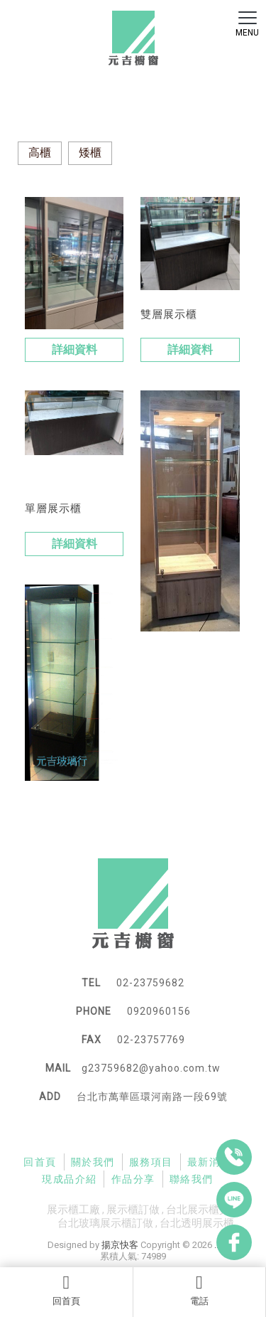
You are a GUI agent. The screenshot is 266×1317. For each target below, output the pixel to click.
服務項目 (151, 1162)
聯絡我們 (192, 1179)
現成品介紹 (69, 1179)
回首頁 (66, 1290)
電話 (199, 1290)
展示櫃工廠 (73, 1209)
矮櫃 (90, 152)
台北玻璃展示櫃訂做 (105, 1223)
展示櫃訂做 (133, 1209)
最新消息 (209, 1162)
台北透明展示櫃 (197, 1223)
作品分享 (133, 1179)
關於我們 (93, 1162)
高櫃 (39, 152)
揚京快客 (119, 1244)
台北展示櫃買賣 (203, 1209)
